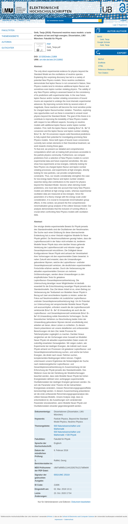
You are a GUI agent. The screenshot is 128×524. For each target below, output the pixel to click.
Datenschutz (68, 519)
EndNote (101, 63)
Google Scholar (103, 42)
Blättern (21, 20)
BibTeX (101, 59)
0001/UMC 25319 (62, 475)
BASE (99, 37)
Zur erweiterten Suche (55, 20)
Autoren (6, 42)
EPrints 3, (50, 516)
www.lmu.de (7, 20)
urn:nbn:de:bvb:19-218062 (51, 59)
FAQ (28, 20)
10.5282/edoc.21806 (48, 57)
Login (114, 25)
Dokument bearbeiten (80, 502)
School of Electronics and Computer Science (78, 516)
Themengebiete (10, 36)
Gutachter (8, 48)
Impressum (58, 519)
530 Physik (71, 435)
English (123, 20)
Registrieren (122, 25)
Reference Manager (106, 69)
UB (15, 20)
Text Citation (103, 73)
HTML (100, 66)
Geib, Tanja (104, 39)
